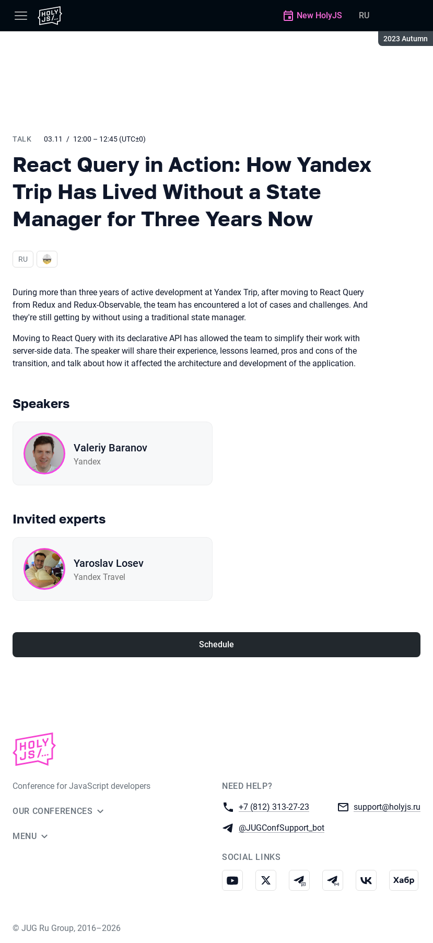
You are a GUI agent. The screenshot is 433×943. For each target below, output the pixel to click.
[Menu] (20, 15)
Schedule (216, 644)
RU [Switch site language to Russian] (364, 15)
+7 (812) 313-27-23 (274, 806)
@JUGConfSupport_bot (281, 827)
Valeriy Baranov (110, 447)
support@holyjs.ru (387, 806)
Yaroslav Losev (109, 563)
